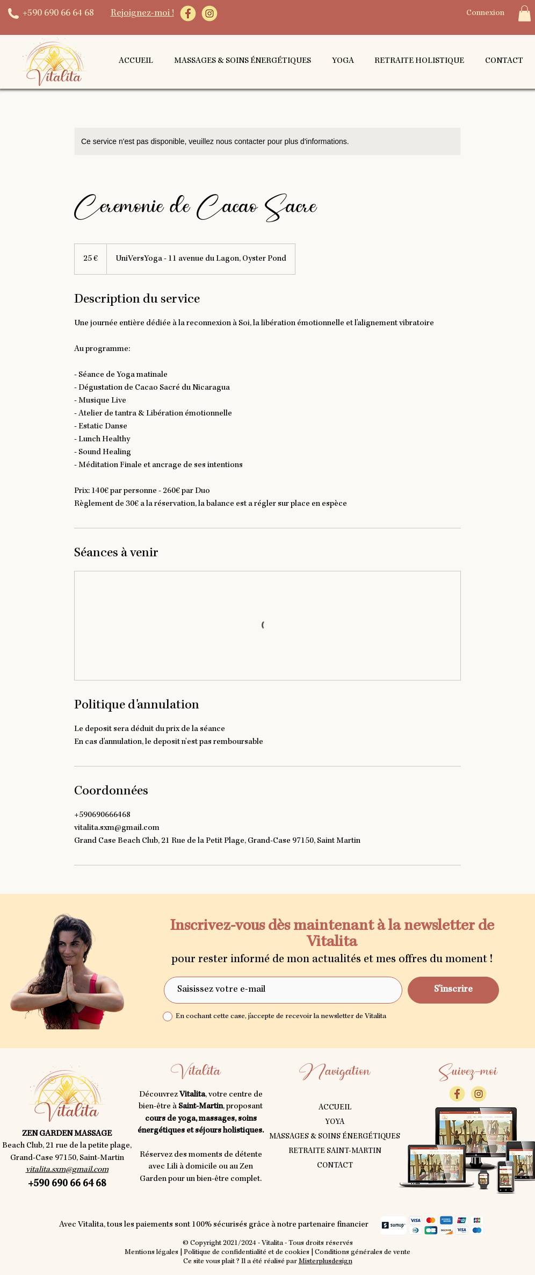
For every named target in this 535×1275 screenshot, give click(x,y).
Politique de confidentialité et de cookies (246, 1252)
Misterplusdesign (325, 1261)
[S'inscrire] (453, 990)
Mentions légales (151, 1252)
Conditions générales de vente (362, 1252)
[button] (524, 13)
